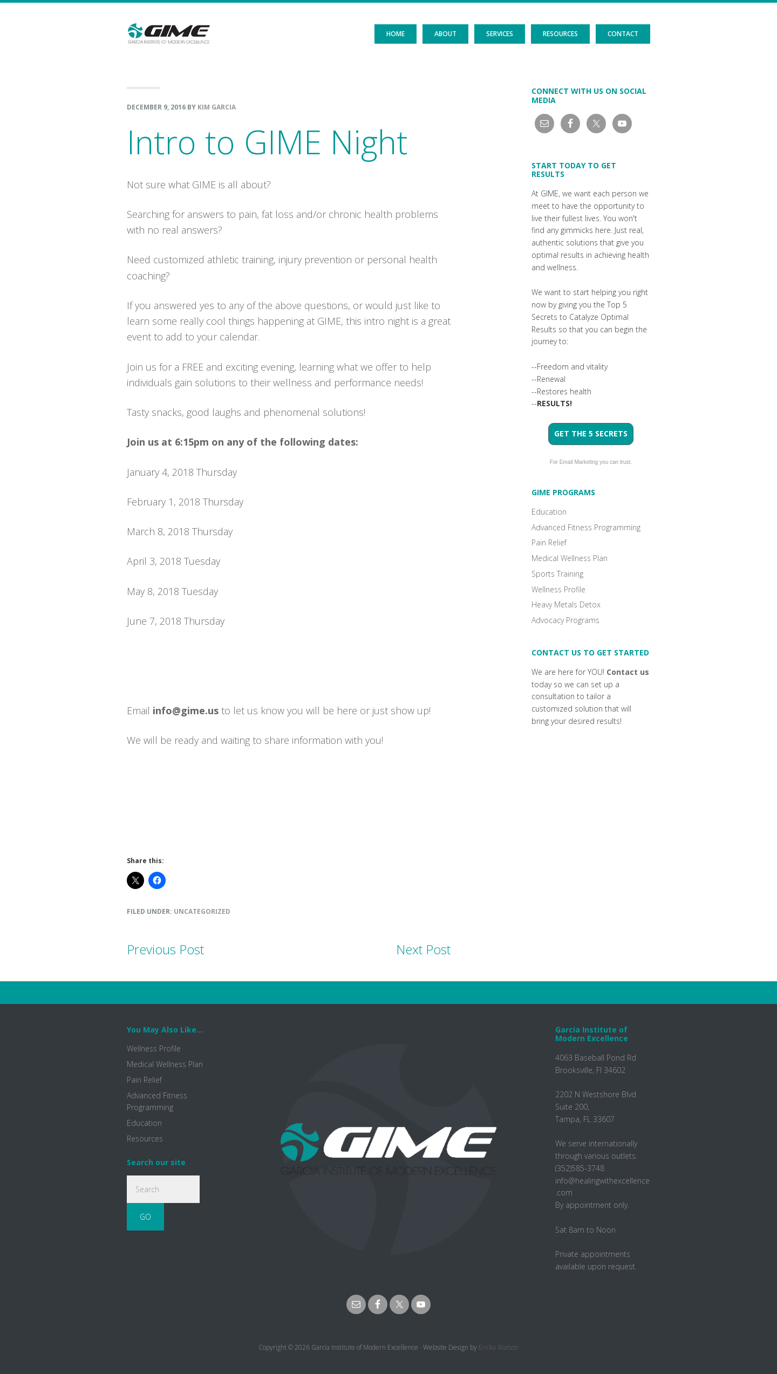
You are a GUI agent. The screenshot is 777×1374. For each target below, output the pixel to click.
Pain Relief (549, 542)
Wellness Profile (558, 589)
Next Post (423, 949)
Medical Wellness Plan (569, 558)
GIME (168, 24)
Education (549, 512)
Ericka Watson (499, 1347)
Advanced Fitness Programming (585, 527)
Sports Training (557, 574)
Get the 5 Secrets (591, 433)
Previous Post (165, 949)
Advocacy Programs (565, 620)
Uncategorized (202, 911)
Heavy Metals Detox (566, 604)
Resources (145, 1138)
